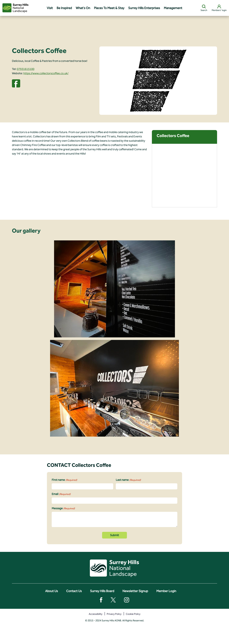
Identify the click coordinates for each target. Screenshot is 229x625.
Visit (50, 8)
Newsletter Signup (135, 591)
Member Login (166, 591)
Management (173, 8)
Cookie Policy (133, 613)
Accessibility (95, 613)
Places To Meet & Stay (109, 8)
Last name (128, 480)
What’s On (83, 8)
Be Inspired (64, 8)
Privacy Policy (114, 613)
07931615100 (25, 69)
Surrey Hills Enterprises (144, 8)
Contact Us (74, 591)
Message (63, 508)
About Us (51, 591)
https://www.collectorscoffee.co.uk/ (46, 73)
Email (61, 494)
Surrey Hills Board (102, 591)
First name (64, 480)
